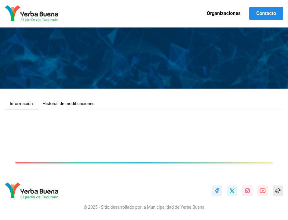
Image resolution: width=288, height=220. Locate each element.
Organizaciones (224, 13)
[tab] (21, 103)
